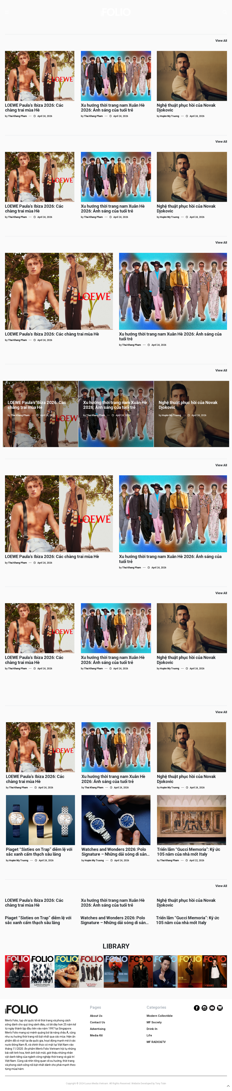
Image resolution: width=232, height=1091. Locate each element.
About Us (96, 1016)
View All (221, 40)
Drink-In (152, 1029)
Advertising (97, 1029)
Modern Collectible (160, 1016)
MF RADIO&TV (156, 1042)
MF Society (154, 1022)
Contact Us (97, 1022)
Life (149, 1035)
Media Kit (96, 1035)
